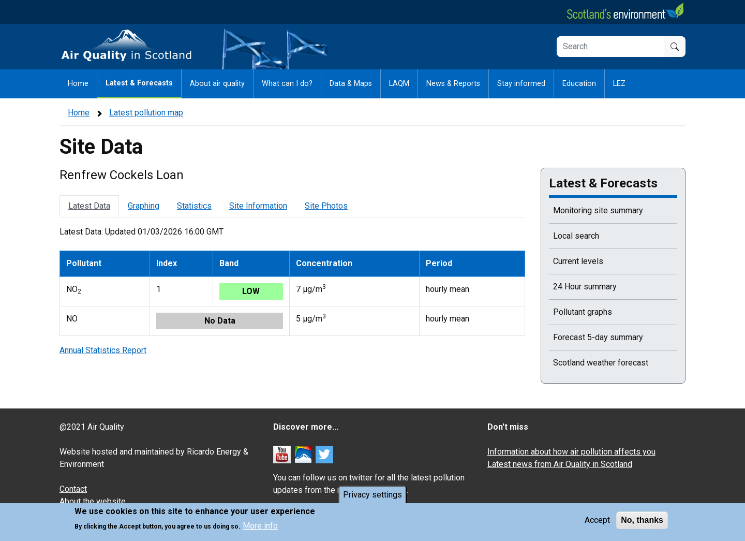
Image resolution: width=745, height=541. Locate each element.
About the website (92, 501)
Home (78, 83)
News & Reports (453, 83)
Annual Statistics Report (102, 350)
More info (260, 526)
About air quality (217, 83)
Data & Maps (351, 83)
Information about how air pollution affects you (571, 452)
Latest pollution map (146, 113)
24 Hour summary (585, 286)
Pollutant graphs (582, 312)
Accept (597, 520)
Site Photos (326, 206)
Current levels (578, 261)
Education (579, 83)
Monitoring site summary (598, 210)
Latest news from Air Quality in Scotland (559, 464)
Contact (73, 489)
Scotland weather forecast (600, 363)
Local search (576, 236)
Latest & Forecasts (139, 83)
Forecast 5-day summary (598, 337)
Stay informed (521, 83)
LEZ (619, 83)
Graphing (143, 206)
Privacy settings (372, 495)
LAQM (399, 83)
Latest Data (89, 206)
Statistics (194, 206)
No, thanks (642, 520)
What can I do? (287, 83)
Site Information (258, 206)
